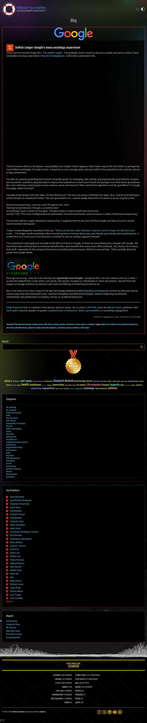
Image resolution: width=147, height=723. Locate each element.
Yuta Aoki (14, 549)
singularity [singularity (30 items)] (66, 389)
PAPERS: (78, 699)
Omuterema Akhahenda (20, 539)
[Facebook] (99, 712)
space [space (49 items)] (72, 388)
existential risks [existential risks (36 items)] (133, 381)
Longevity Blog (13, 624)
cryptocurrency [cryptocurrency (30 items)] (116, 381)
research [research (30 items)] (57, 389)
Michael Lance (16, 584)
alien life (10, 434)
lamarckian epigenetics (49, 328)
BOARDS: (78, 687)
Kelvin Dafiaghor (17, 525)
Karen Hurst (15, 528)
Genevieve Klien (17, 497)
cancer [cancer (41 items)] (109, 381)
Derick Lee (14, 553)
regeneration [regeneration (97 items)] (48, 388)
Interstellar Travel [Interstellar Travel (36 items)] (70, 385)
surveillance (91, 324)
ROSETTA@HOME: (57, 699)
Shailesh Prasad (17, 514)
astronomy (11, 444)
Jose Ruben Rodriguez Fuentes (24, 532)
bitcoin (9, 471)
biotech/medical (13, 469)
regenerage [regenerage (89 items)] (36, 388)
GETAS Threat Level (73, 665)
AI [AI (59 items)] (11, 381)
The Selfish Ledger (52, 52)
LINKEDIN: (58, 679)
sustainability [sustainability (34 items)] (79, 389)
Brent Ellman (16, 581)
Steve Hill (14, 574)
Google (38, 328)
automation (11, 450)
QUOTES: (78, 702)
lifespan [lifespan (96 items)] (105, 384)
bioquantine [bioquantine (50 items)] (48, 381)
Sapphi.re (43, 711)
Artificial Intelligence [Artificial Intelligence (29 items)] (38, 381)
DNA (45, 324)
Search (141, 347)
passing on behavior (73, 328)
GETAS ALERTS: (80, 679)
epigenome (31, 328)
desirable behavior (21, 328)
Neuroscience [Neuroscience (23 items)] (127, 385)
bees (8, 453)
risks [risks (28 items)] (61, 389)
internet (83, 324)
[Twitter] (104, 712)
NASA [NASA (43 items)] (122, 385)
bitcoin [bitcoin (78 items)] (89, 381)
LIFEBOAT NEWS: (80, 675)
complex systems (38, 324)
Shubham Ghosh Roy (19, 504)
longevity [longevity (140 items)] (115, 385)
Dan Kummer (16, 535)
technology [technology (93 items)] (89, 388)
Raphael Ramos (17, 563)
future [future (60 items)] (8, 385)
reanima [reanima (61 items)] (139, 385)
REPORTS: (78, 691)
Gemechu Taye (16, 521)
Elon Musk (11, 420)
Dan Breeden (16, 511)
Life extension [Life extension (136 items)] (93, 385)
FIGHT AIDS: (60, 691)
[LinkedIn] (110, 712)
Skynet (9, 426)
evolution (56, 324)
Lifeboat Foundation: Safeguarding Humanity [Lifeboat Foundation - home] (67, 9)
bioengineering (12, 458)
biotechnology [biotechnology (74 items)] (80, 381)
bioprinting (11, 466)
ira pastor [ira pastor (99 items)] (81, 384)
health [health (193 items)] (25, 385)
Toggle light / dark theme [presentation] (142, 9)
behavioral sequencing (129, 324)
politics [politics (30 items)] (133, 385)
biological (10, 461)
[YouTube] (115, 712)
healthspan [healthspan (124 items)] (35, 385)
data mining (10, 328)
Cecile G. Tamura (17, 546)
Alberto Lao (15, 556)
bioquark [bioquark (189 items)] (59, 381)
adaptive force (105, 324)
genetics (63, 324)
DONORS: (65, 687)
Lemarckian (61, 328)
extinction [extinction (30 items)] (141, 381)
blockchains (11, 474)
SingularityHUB (13, 637)
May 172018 (10, 47)
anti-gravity (11, 437)
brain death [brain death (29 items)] (104, 381)
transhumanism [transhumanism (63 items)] (101, 388)
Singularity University (15, 423)
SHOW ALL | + (10, 601)
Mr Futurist (11, 627)
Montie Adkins (16, 591)
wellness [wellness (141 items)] (112, 388)
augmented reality (14, 447)
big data (28, 324)
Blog (73, 20)
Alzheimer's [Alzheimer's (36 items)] (16, 381)
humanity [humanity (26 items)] (44, 385)
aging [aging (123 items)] (7, 381)
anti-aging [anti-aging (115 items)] (26, 381)
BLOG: (77, 683)
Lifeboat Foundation (18, 711)
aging (8, 431)
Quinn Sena (15, 507)
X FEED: (57, 683)
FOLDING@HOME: (57, 695)
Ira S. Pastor (15, 595)
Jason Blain (15, 588)
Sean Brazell (15, 567)
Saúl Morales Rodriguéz (21, 500)
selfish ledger (84, 328)
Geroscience (11, 621)
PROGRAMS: (79, 695)
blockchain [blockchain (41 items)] (96, 381)
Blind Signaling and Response (94, 290)
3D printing (11, 407)
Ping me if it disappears (52, 55)
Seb (11, 577)
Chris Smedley (16, 598)
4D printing (11, 410)
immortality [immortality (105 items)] (58, 384)
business (10, 477)
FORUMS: (67, 702)
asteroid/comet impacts (17, 442)
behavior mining (116, 324)
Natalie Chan (16, 570)
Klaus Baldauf (16, 542)
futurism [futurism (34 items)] (13, 385)
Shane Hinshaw (17, 560)
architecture (11, 439)
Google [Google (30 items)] (19, 385)
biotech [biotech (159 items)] (69, 381)
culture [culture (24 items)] (122, 381)
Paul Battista (16, 518)
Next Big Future (13, 631)
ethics (50, 324)
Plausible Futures (14, 634)
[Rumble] (120, 712)
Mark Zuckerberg (13, 429)
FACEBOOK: (56, 675)
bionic (9, 463)
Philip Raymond (14, 307)
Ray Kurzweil (12, 418)
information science (73, 324)
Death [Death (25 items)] (126, 381)
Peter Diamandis (13, 412)
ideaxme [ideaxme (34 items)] (49, 385)
